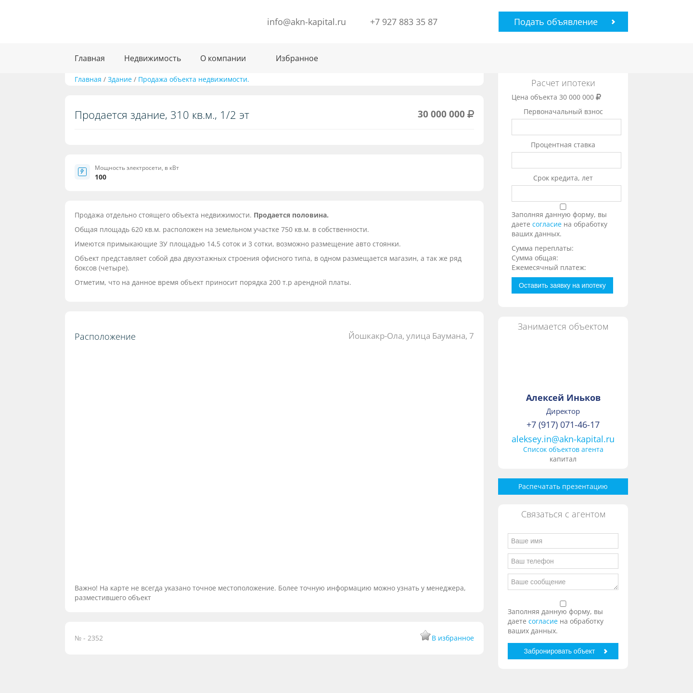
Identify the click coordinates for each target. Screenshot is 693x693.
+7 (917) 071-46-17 (563, 424)
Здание (121, 79)
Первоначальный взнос (563, 111)
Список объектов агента (563, 449)
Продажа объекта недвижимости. (193, 79)
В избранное (453, 637)
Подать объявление (556, 21)
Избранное (297, 58)
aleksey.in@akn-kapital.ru (563, 439)
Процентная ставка (563, 144)
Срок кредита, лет (563, 177)
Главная (90, 58)
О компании (223, 58)
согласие (548, 224)
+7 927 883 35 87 (403, 21)
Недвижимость (152, 58)
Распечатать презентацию (563, 486)
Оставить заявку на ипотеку (562, 285)
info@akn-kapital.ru (306, 21)
